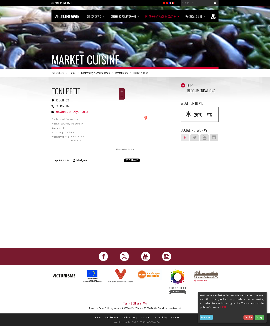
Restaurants (121, 73)
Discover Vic (93, 16)
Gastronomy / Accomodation (160, 16)
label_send (82, 160)
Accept (259, 317)
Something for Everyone (122, 16)
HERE (223, 307)
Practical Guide (193, 16)
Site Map (145, 317)
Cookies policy (129, 317)
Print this (64, 160)
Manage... (206, 317)
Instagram (214, 137)
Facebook (185, 137)
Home (73, 73)
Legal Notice (111, 317)
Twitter (194, 137)
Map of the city (62, 2)
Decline (249, 317)
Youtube (204, 137)
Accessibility (160, 317)
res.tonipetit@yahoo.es (72, 112)
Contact (175, 317)
